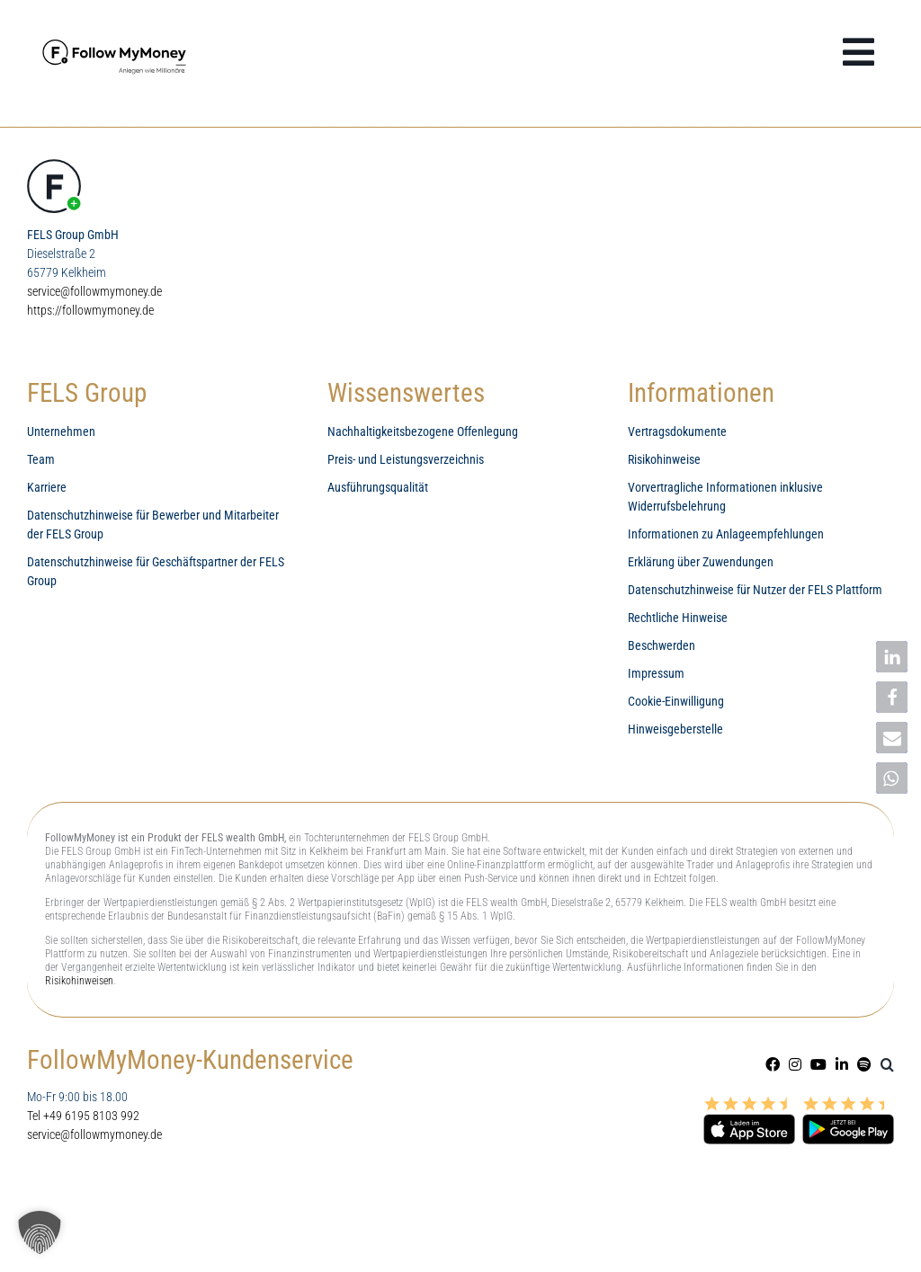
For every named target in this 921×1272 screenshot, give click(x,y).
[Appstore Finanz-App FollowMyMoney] (749, 1103)
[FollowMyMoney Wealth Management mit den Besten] (117, 37)
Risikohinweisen (79, 980)
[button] (887, 1064)
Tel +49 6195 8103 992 (83, 1115)
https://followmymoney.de (90, 310)
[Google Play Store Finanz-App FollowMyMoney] (848, 1103)
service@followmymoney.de (94, 291)
